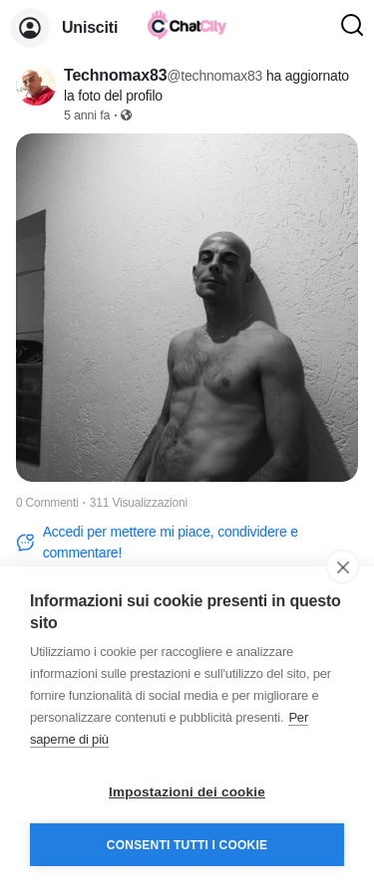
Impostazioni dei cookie (187, 791)
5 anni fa (87, 115)
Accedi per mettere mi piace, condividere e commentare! (157, 542)
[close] (342, 566)
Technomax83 (115, 75)
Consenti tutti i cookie (187, 845)
